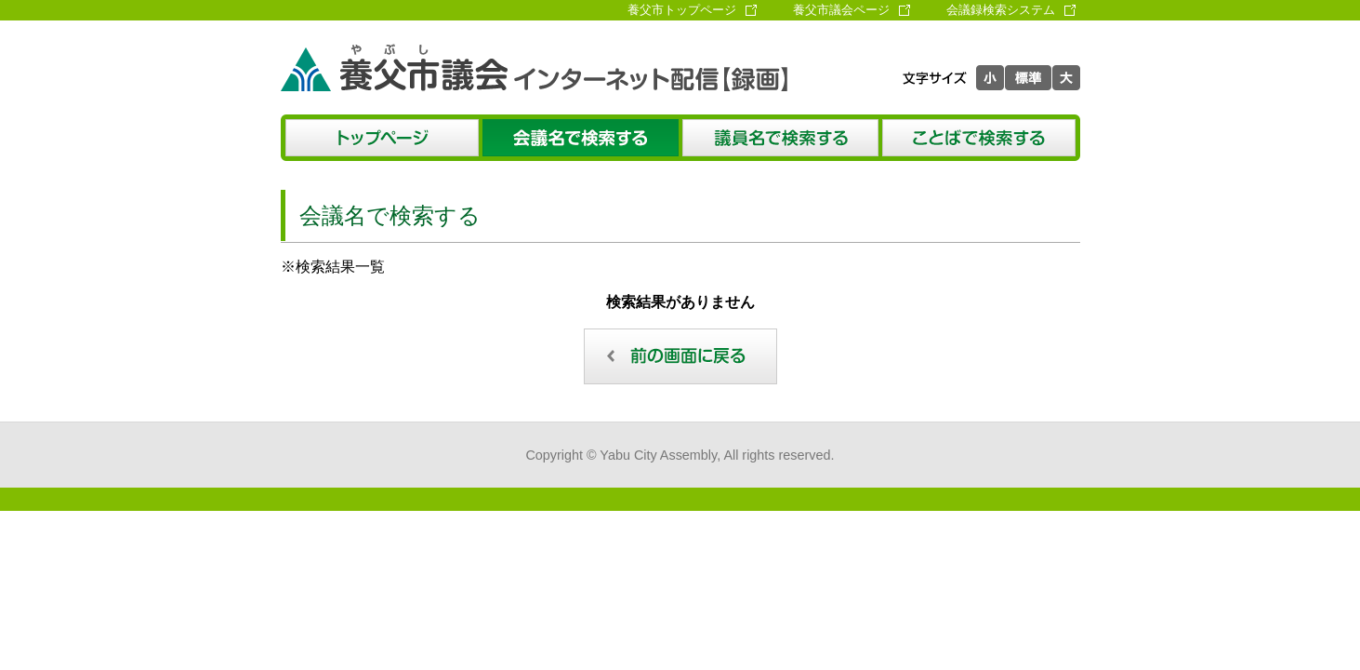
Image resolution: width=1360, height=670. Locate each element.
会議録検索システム (1000, 10)
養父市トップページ (681, 10)
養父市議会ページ (841, 10)
